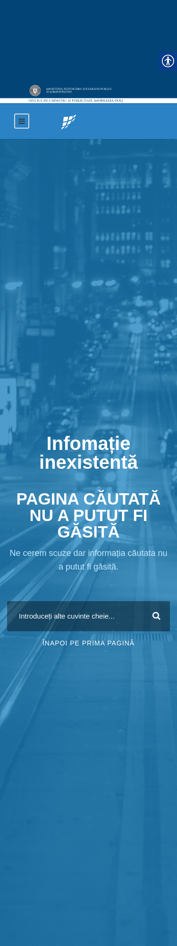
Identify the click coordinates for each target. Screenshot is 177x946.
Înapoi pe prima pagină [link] (88, 643)
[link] (68, 121)
